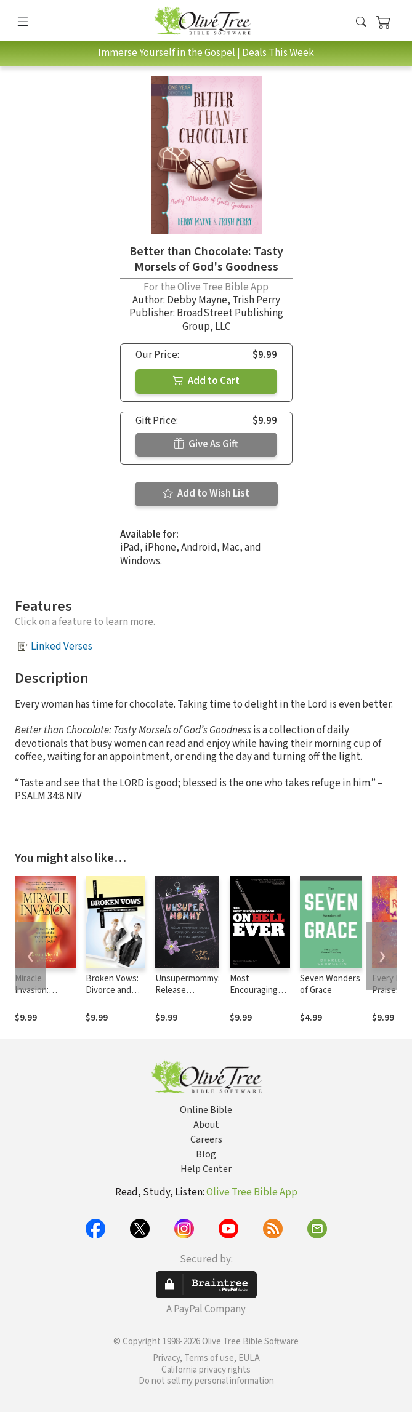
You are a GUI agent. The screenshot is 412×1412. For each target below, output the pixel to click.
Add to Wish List (206, 493)
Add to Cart (206, 380)
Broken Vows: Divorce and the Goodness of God (113, 996)
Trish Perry (256, 300)
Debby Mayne (197, 300)
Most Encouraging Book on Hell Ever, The (254, 996)
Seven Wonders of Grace (330, 984)
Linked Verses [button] (61, 646)
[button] (361, 23)
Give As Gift (206, 444)
